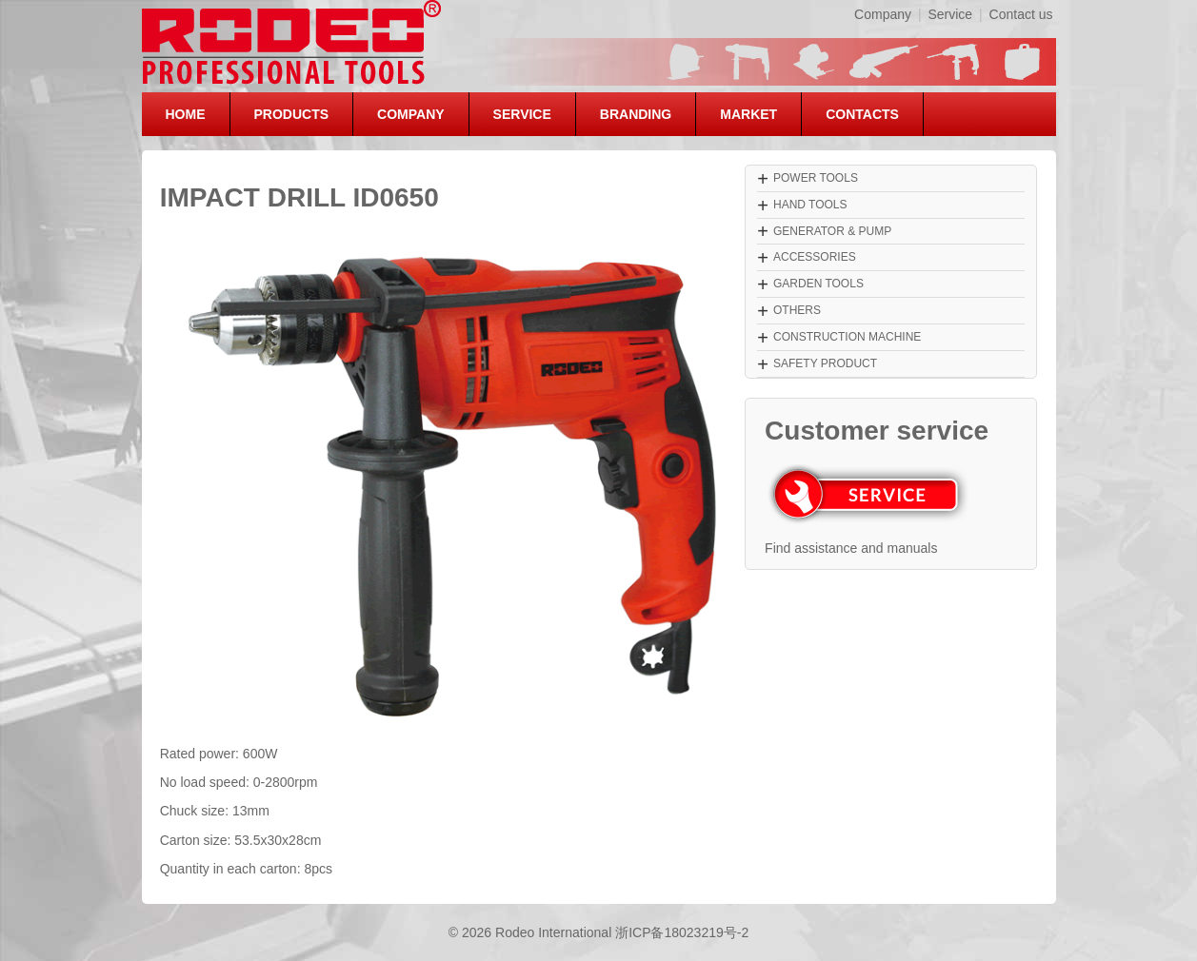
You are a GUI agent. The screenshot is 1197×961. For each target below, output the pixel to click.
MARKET (748, 114)
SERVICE (522, 114)
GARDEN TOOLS (818, 283)
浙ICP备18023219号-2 (681, 932)
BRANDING (635, 114)
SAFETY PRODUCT (825, 363)
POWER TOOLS (815, 178)
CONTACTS (862, 114)
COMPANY (411, 114)
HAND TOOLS (810, 204)
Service (950, 14)
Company (882, 14)
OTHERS (797, 310)
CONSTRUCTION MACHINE (847, 336)
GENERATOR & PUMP (832, 231)
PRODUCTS (291, 114)
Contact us (1021, 14)
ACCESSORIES (814, 257)
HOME (186, 114)
